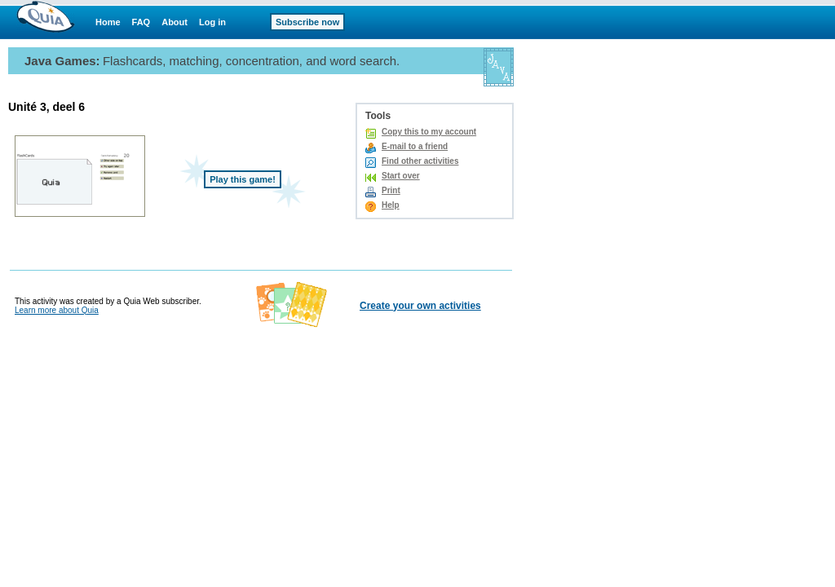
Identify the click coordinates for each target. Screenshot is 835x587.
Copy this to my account (429, 131)
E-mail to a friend (415, 146)
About (174, 22)
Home (108, 22)
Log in (212, 22)
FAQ (141, 22)
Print (391, 190)
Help (391, 205)
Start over (401, 175)
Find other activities (420, 161)
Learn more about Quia (57, 310)
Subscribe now (307, 22)
